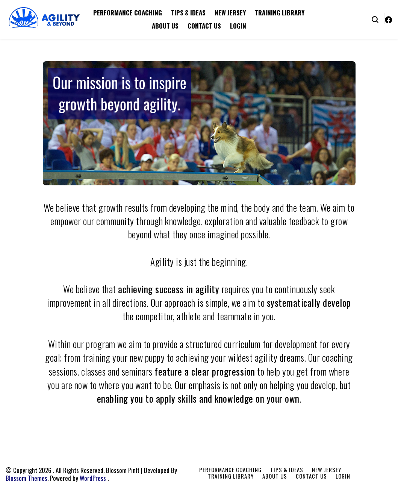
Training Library (279, 12)
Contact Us (204, 25)
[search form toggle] (375, 18)
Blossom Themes (26, 478)
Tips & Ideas (188, 12)
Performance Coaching (127, 12)
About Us (165, 25)
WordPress (93, 478)
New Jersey (230, 12)
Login (238, 25)
